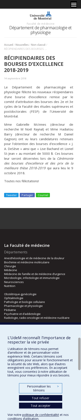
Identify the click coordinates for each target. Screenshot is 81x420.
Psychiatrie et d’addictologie (22, 314)
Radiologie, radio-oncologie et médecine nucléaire (37, 318)
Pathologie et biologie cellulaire (24, 302)
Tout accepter (40, 406)
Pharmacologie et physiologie (23, 306)
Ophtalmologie (13, 298)
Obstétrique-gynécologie (20, 294)
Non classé (38, 45)
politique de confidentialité (40, 415)
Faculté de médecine (40, 23)
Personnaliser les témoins (43, 388)
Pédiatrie (10, 310)
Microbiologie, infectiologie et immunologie (32, 278)
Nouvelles (22, 45)
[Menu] (73, 4)
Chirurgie (10, 266)
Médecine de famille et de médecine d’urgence (34, 274)
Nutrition (9, 286)
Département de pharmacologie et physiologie (40, 30)
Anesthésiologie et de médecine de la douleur (34, 258)
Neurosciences (14, 282)
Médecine (10, 270)
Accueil (8, 45)
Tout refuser (40, 398)
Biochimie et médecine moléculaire (26, 262)
